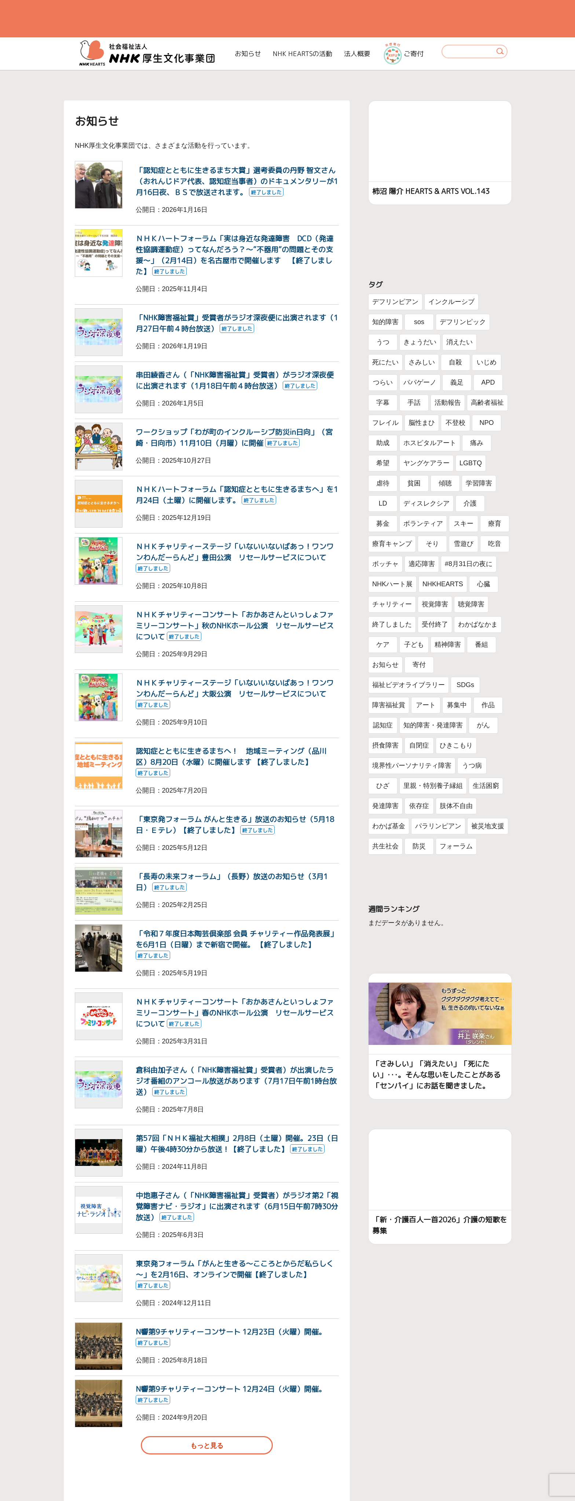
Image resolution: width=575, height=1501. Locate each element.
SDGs (465, 685)
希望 (382, 463)
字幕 (382, 402)
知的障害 (385, 322)
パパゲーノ (419, 382)
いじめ (487, 362)
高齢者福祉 (487, 402)
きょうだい (419, 342)
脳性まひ (422, 422)
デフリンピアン (395, 301)
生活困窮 (486, 785)
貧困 (414, 483)
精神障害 (448, 644)
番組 (481, 644)
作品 (488, 705)
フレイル (385, 422)
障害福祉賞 (388, 705)
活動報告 (448, 402)
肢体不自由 (456, 806)
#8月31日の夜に (468, 564)
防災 (419, 846)
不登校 (455, 422)
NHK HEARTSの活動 (302, 53)
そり (432, 543)
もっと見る (206, 1445)
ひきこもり (456, 745)
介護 (470, 503)
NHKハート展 (392, 584)
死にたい (385, 362)
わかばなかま (478, 624)
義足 (457, 382)
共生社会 (385, 846)
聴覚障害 (471, 604)
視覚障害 (435, 604)
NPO (486, 422)
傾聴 (445, 483)
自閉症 (419, 745)
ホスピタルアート (429, 443)
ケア (382, 644)
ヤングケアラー (426, 463)
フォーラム (456, 846)
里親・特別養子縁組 (433, 785)
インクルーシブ (451, 301)
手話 (414, 402)
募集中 (457, 705)
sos (419, 322)
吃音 (494, 543)
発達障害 (385, 806)
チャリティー (392, 604)
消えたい (459, 342)
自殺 (455, 362)
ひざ (382, 785)
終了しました (392, 624)
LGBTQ (470, 463)
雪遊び (463, 543)
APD (488, 382)
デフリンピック (463, 322)
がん (483, 725)
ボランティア (423, 523)
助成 (382, 443)
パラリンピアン (438, 826)
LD (382, 503)
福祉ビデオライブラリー (408, 685)
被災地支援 (487, 826)
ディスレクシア (426, 503)
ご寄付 (404, 54)
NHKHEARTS (442, 584)
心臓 (483, 584)
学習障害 (479, 483)
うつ (382, 342)
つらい (383, 382)
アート (426, 705)
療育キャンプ (392, 543)
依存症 (419, 806)
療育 (494, 523)
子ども (414, 644)
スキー (463, 523)
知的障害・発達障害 (433, 725)
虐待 (382, 483)
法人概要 (357, 53)
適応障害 (422, 564)
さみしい (422, 362)
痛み (476, 443)
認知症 (383, 725)
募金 (382, 523)
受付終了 (435, 624)
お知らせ (248, 53)
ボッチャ (385, 564)
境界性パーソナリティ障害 (411, 765)
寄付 (419, 664)
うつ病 (472, 765)
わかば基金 (388, 826)
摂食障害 (385, 745)
